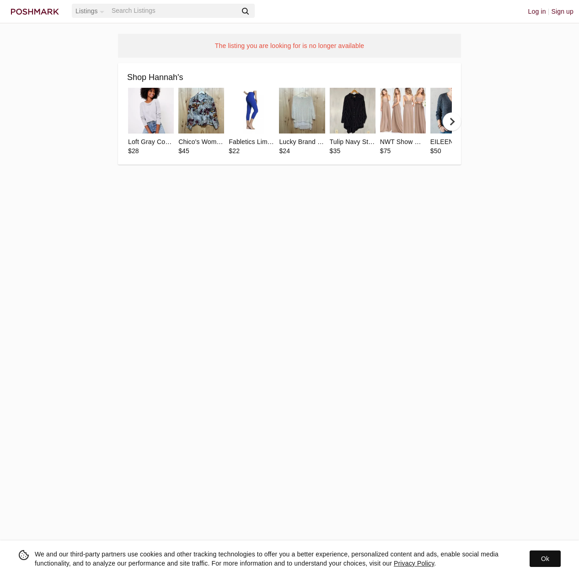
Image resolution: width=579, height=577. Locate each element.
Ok (545, 558)
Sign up (562, 11)
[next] (452, 121)
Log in (537, 11)
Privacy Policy (414, 563)
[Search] (173, 11)
